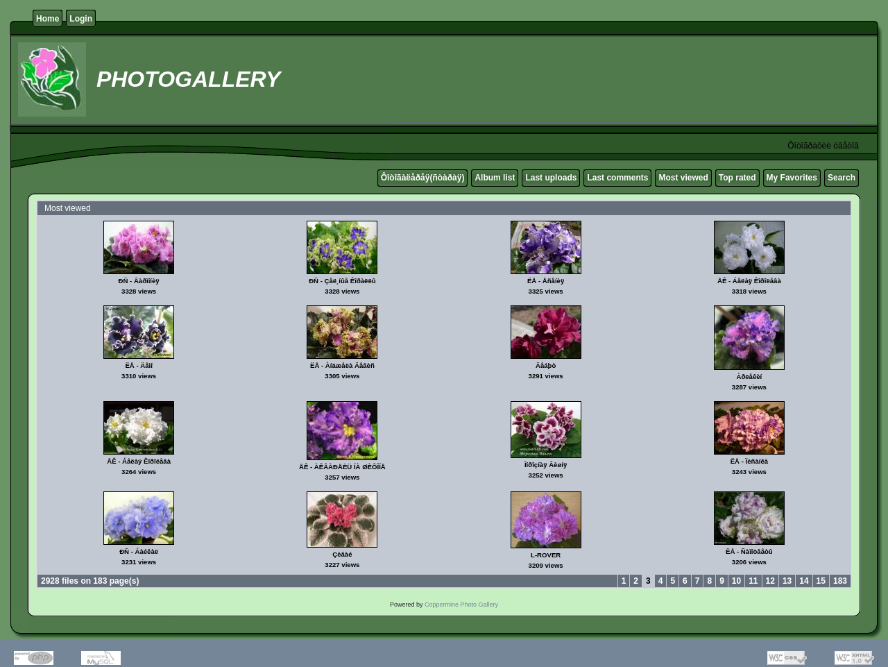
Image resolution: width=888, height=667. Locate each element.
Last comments (617, 178)
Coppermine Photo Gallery (461, 604)
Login (80, 19)
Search (841, 178)
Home (47, 19)
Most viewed (683, 178)
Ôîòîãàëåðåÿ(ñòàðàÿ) (423, 178)
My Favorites (792, 178)
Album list (495, 178)
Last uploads (551, 178)
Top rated (737, 178)
